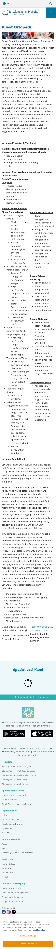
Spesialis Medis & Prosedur (15, 795)
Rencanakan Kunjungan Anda (16, 893)
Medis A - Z (7, 868)
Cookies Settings (28, 936)
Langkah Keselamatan (12, 901)
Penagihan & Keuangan (12, 897)
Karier (33, 697)
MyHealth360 (8, 828)
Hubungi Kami (44, 697)
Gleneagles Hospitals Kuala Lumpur (19, 775)
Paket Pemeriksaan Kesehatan (16, 804)
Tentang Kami (21, 697)
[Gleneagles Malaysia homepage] (20, 13)
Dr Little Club (8, 873)
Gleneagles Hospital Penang (15, 784)
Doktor (5, 815)
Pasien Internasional (11, 888)
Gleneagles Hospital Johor (14, 779)
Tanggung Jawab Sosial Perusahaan (19, 853)
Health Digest (8, 864)
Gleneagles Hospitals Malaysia (16, 766)
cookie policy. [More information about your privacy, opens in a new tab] (39, 931)
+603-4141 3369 (39, 630)
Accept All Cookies (27, 944)
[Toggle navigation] (51, 13)
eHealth (5, 833)
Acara (4, 844)
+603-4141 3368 (39, 627)
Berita (4, 848)
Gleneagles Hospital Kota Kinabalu (18, 771)
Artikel (5, 877)
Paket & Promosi (9, 799)
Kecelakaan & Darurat (12, 824)
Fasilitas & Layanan (11, 819)
